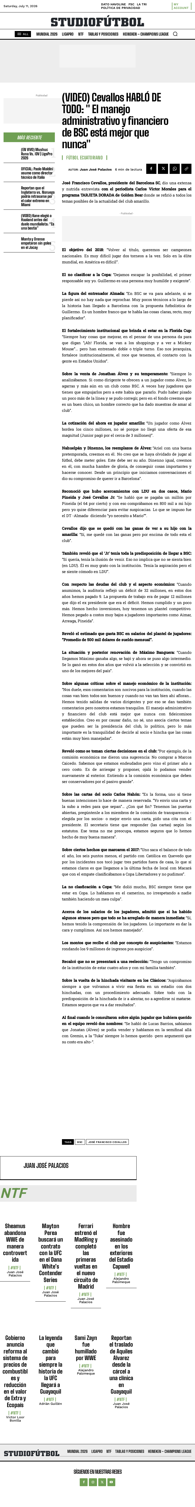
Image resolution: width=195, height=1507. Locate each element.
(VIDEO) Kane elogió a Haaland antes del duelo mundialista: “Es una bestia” (37, 222)
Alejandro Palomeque (121, 1280)
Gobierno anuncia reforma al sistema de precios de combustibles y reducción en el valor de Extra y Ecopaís (15, 1371)
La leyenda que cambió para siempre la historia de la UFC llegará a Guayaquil (50, 1364)
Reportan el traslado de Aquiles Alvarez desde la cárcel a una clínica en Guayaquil (121, 1364)
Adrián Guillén (50, 1404)
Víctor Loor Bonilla (15, 1418)
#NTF (14, 1268)
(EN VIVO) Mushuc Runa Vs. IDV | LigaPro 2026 (36, 153)
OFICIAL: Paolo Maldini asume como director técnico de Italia (37, 173)
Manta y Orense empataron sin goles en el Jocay (36, 243)
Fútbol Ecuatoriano (84, 157)
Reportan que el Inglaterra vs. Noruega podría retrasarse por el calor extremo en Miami (38, 196)
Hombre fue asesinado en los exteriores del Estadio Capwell (121, 1246)
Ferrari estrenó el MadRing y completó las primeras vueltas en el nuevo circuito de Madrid (86, 1256)
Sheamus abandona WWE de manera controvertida (15, 1243)
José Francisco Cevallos (107, 1142)
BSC (80, 1142)
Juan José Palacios (96, 169)
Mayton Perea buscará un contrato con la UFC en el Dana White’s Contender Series (50, 1253)
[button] (175, 34)
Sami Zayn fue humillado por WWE (86, 1347)
